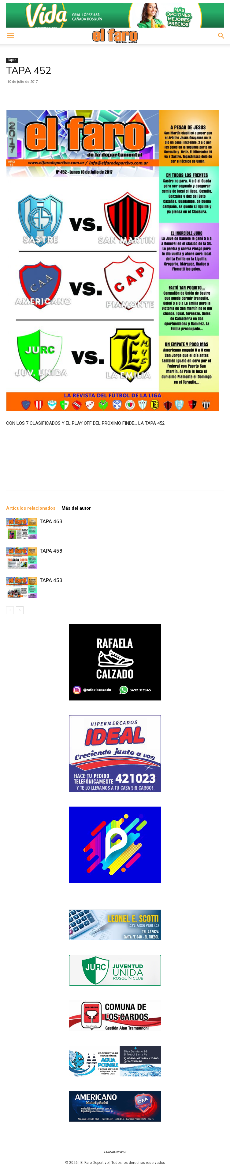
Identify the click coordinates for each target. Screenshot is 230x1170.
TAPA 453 (51, 580)
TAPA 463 (51, 521)
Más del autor (76, 508)
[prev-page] (10, 610)
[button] (10, 36)
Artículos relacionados (30, 508)
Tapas (12, 60)
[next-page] (20, 610)
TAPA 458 (51, 551)
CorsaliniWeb (115, 1152)
